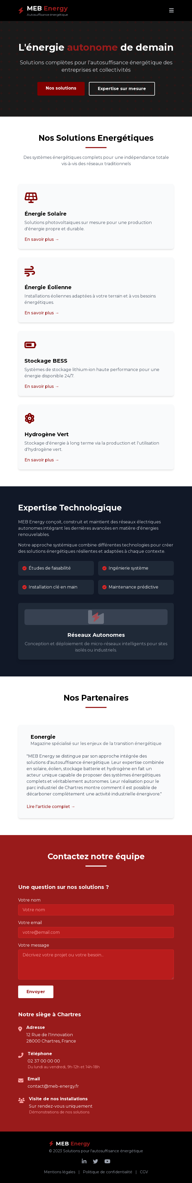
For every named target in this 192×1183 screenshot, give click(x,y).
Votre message (33, 945)
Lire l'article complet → (51, 806)
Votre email (30, 922)
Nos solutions (61, 88)
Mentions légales (59, 1172)
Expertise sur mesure (122, 88)
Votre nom (29, 900)
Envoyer (36, 991)
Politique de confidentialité (107, 1172)
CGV (144, 1172)
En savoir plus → (41, 239)
